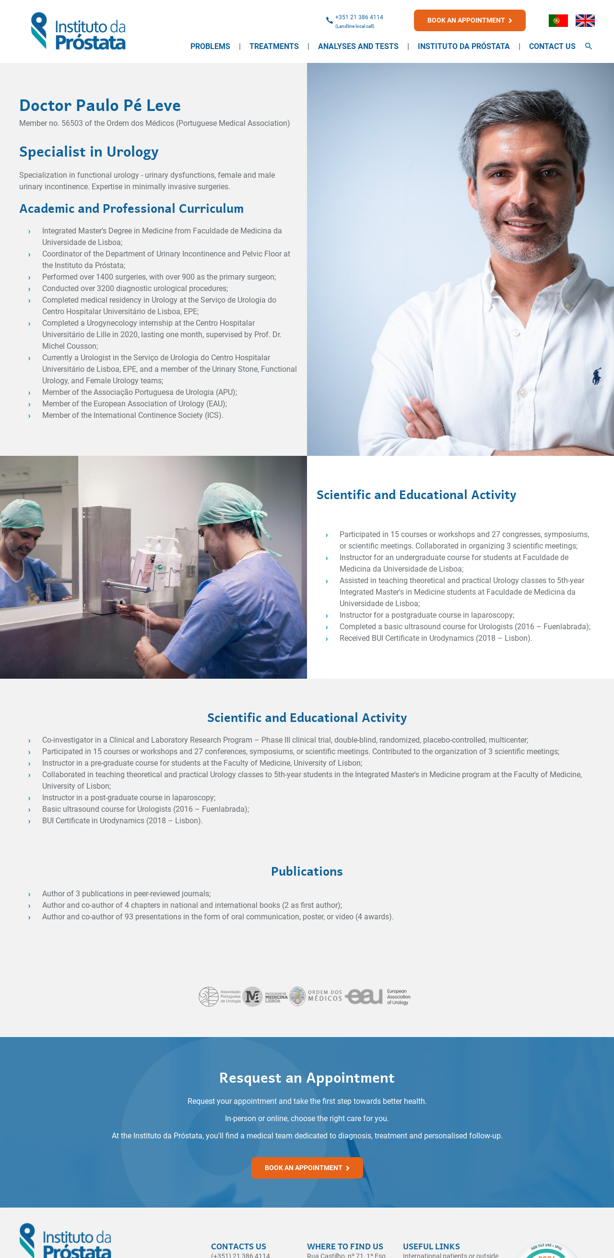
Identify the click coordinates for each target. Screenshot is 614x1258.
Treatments (274, 46)
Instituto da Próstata (464, 46)
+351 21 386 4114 (359, 17)
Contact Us (552, 46)
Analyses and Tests (358, 46)
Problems (210, 46)
